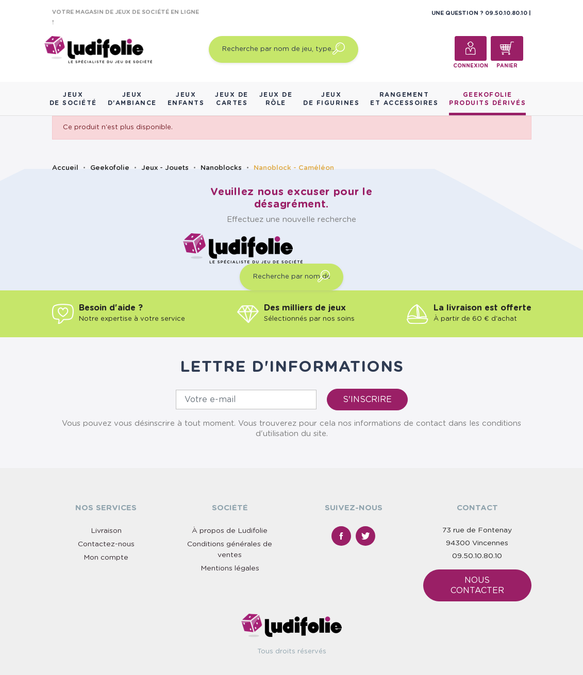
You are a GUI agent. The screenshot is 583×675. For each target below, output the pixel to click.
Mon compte (106, 557)
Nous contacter (477, 585)
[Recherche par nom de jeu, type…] (283, 49)
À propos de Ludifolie (230, 530)
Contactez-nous (106, 544)
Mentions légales (230, 568)
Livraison (106, 530)
